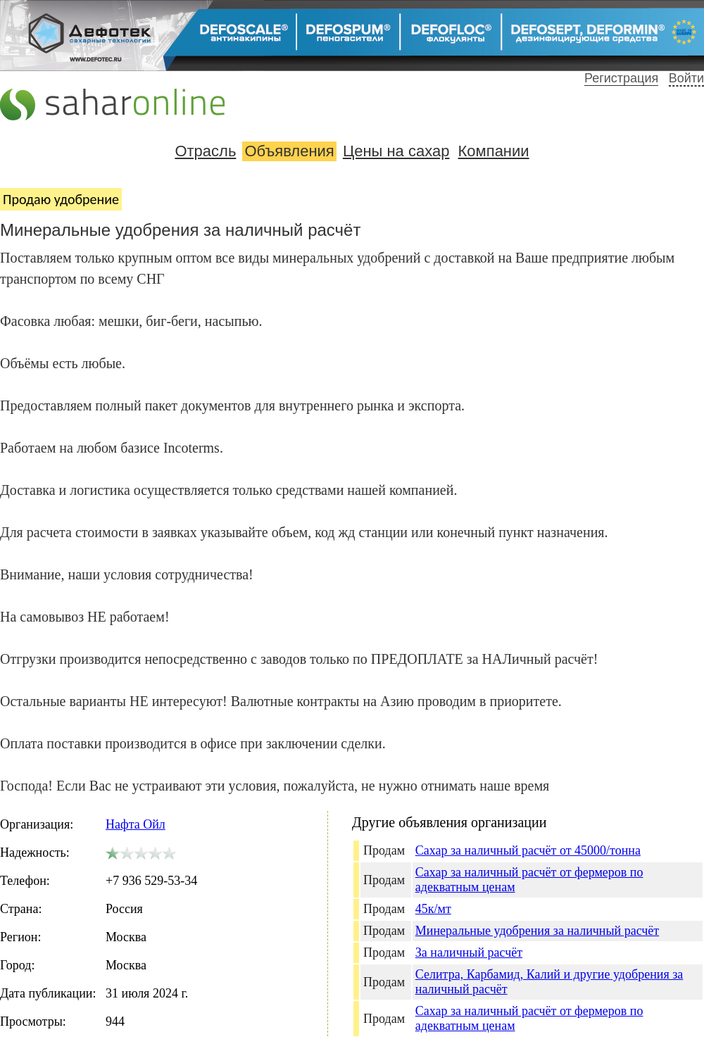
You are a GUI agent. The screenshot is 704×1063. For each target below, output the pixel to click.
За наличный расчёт (468, 952)
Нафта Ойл (135, 824)
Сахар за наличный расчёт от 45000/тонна (528, 850)
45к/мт (433, 909)
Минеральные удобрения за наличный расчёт (537, 931)
